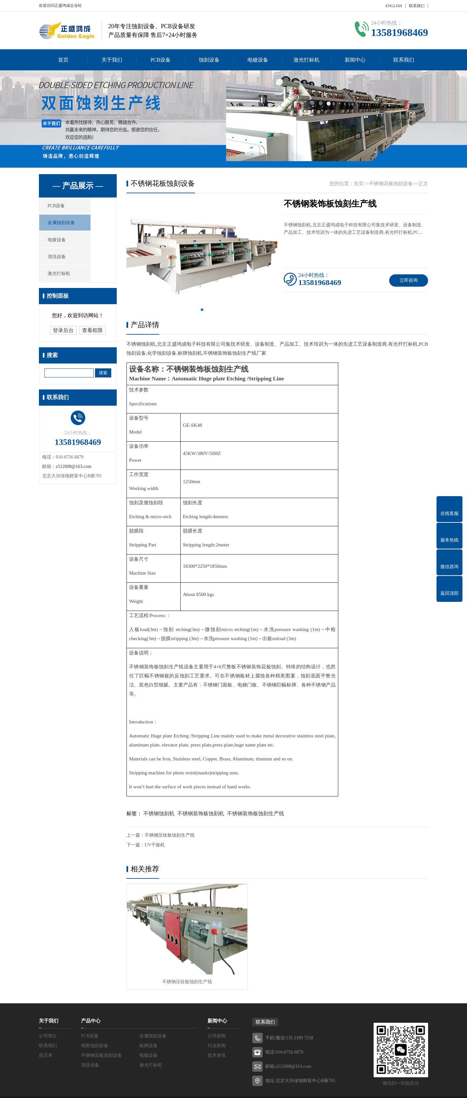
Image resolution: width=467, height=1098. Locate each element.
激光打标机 (306, 60)
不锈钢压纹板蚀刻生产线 (170, 835)
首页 (63, 60)
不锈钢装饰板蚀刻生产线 (255, 813)
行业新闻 (217, 1027)
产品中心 (91, 1003)
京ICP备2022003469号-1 (241, 1088)
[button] (202, 309)
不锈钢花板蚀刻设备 (391, 183)
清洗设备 (64, 264)
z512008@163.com (73, 477)
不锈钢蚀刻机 (158, 813)
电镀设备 (257, 60)
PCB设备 (160, 60)
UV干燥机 (155, 844)
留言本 (46, 1037)
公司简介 (48, 1018)
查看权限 (92, 341)
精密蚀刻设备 (94, 1027)
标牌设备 (148, 1027)
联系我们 (417, 6)
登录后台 (63, 341)
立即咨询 (409, 280)
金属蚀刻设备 (68, 226)
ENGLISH (394, 6)
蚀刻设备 (209, 60)
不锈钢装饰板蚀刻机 (200, 813)
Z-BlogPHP (297, 1088)
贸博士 (337, 1088)
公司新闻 (217, 1018)
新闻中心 (355, 60)
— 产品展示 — (78, 186)
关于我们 (112, 60)
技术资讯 (217, 1037)
